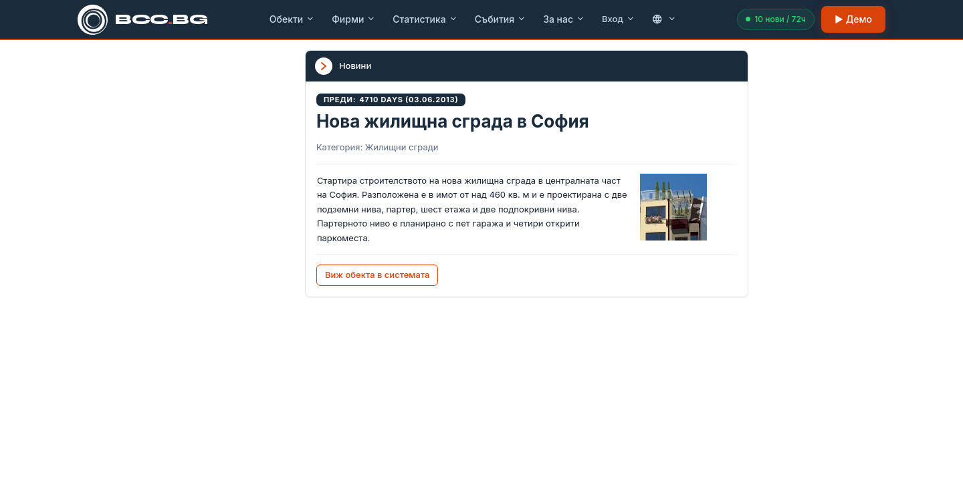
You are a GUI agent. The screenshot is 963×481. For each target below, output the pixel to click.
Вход (618, 19)
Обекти (292, 19)
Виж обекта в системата (377, 274)
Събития (500, 19)
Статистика (425, 19)
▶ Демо (853, 19)
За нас (563, 19)
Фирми (353, 19)
